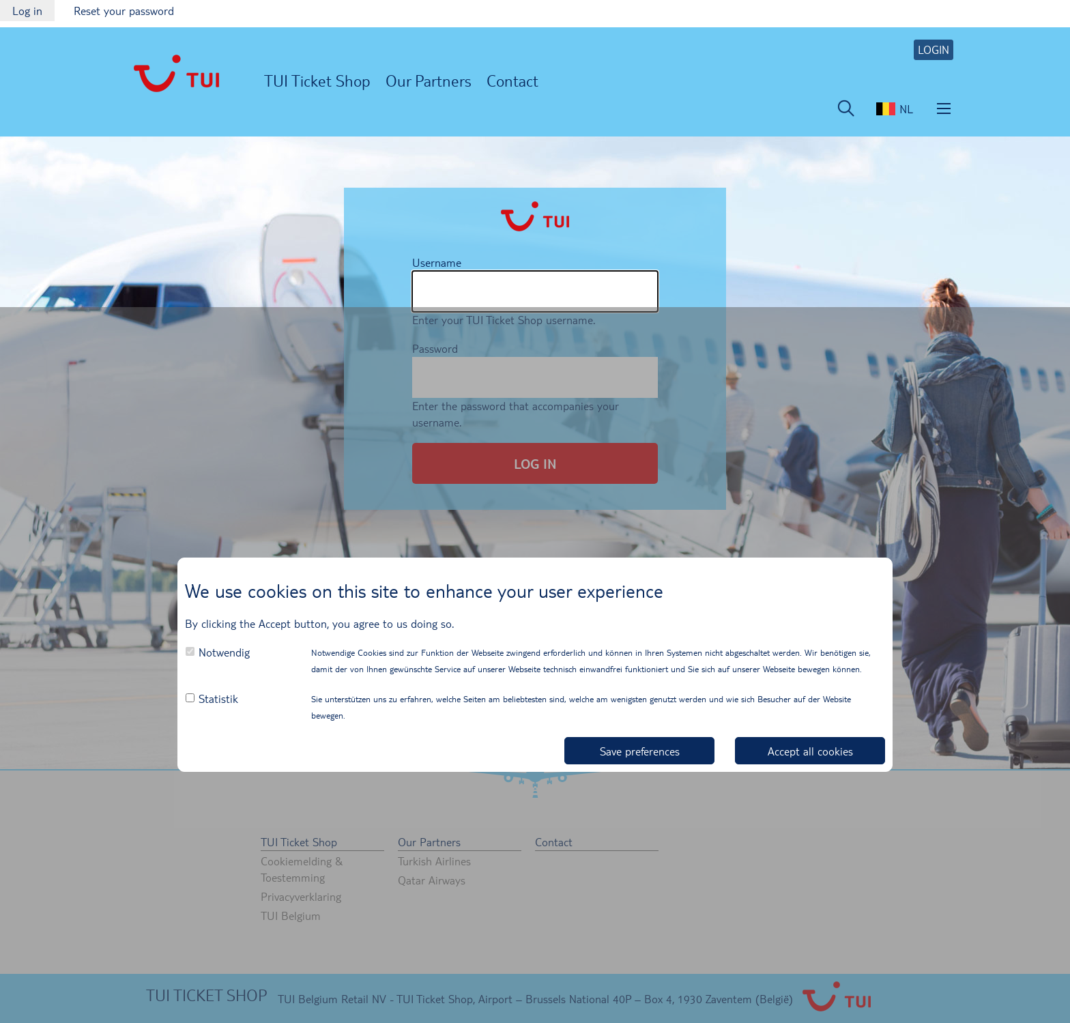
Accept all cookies (810, 751)
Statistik (218, 698)
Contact (512, 80)
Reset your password (124, 10)
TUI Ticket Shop (317, 80)
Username (436, 262)
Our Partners (429, 80)
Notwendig (224, 652)
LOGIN (933, 49)
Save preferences (640, 751)
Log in (33, 12)
